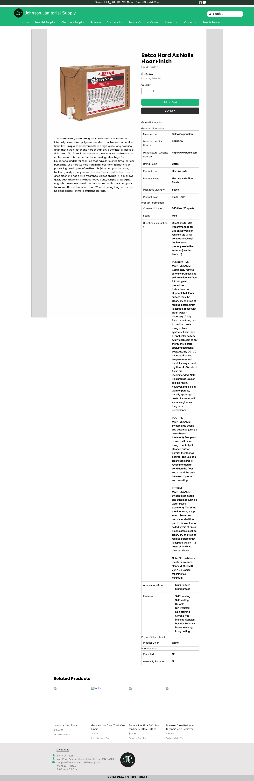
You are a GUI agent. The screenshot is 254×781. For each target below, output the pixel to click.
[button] (202, 2)
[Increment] (154, 91)
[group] (127, 713)
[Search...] (225, 14)
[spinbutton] (149, 91)
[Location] (53, 758)
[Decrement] (144, 91)
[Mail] (53, 762)
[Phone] (53, 755)
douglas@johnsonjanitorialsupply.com (79, 762)
